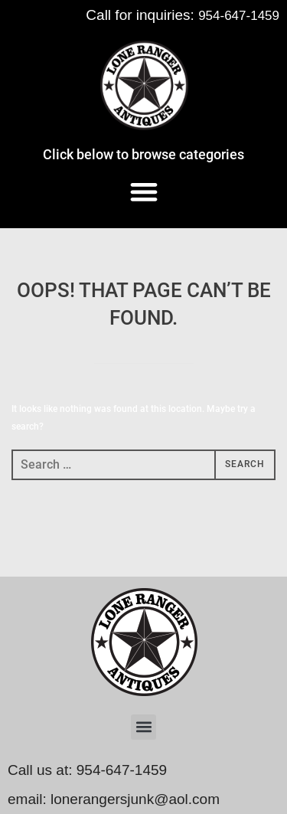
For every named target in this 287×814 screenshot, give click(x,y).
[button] (143, 191)
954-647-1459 (238, 15)
